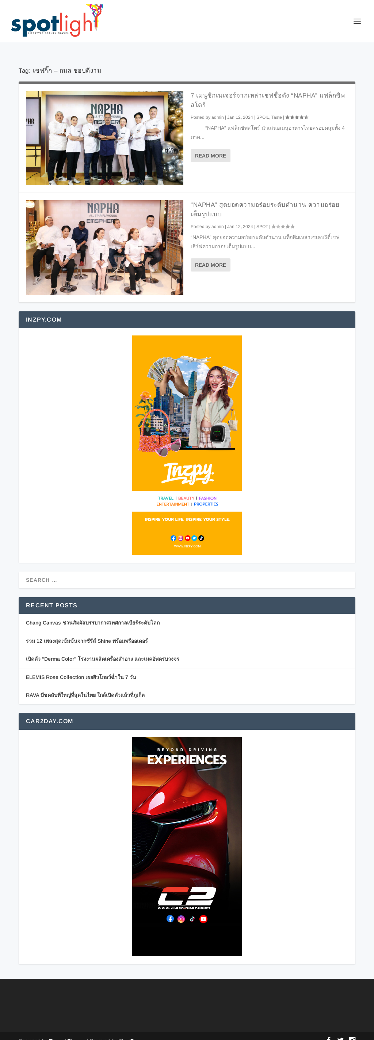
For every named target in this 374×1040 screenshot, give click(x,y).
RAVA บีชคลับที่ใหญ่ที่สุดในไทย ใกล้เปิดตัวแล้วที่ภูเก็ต (85, 685)
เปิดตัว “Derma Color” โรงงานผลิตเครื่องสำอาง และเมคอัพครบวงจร (102, 649)
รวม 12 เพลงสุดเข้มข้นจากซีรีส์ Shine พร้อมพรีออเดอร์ (87, 631)
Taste (276, 107)
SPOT (262, 217)
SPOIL (262, 107)
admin (217, 107)
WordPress (131, 1031)
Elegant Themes (67, 1031)
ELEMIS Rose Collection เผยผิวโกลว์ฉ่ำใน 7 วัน (81, 668)
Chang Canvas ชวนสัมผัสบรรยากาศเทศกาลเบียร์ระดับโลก (93, 613)
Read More (210, 146)
